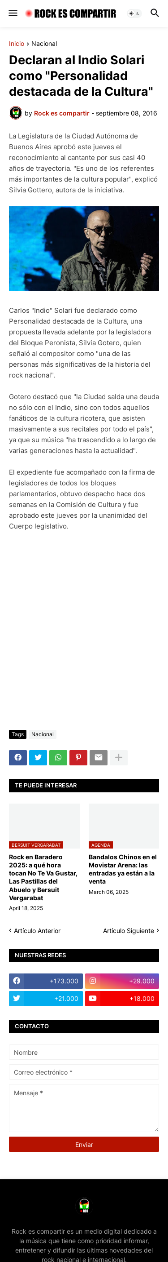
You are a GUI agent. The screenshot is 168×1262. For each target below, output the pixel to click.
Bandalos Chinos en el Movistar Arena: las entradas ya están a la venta (123, 869)
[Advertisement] (84, 631)
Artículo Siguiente (128, 930)
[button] (12, 13)
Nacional (44, 43)
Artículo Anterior (37, 930)
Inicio (16, 43)
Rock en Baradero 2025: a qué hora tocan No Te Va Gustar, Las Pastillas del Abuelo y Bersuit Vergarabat (43, 877)
